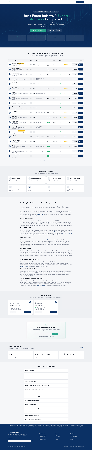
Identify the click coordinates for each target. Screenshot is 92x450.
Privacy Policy (72, 435)
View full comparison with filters (46, 160)
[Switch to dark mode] (74, 2)
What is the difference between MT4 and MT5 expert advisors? (46, 385)
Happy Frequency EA (16, 106)
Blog (53, 1)
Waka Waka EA (15, 87)
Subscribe (55, 333)
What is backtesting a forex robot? (46, 415)
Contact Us (72, 439)
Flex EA (13, 92)
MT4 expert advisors (52, 231)
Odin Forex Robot (15, 102)
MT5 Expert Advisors (42, 439)
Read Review (13, 312)
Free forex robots (51, 239)
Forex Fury (14, 63)
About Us (56, 439)
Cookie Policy (72, 438)
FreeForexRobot (13, 2)
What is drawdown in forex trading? (46, 408)
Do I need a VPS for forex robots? (46, 411)
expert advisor (40, 214)
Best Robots (37, 1)
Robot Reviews (57, 433)
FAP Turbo (14, 135)
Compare (49, 1)
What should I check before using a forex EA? (46, 389)
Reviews (43, 1)
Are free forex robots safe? (46, 381)
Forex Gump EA (15, 126)
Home (31, 1)
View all (82, 347)
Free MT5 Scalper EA (16, 154)
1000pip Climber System (17, 68)
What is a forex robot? (46, 370)
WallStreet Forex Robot (16, 82)
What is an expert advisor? (46, 374)
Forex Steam (14, 116)
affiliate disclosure (81, 446)
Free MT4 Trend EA (16, 150)
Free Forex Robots (42, 436)
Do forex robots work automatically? (46, 396)
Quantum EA (14, 130)
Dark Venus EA (15, 121)
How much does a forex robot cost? (46, 400)
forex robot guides (41, 285)
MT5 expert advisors (67, 233)
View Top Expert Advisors (54, 31)
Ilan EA (13, 145)
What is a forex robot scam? (46, 404)
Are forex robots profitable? (46, 377)
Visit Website (27, 312)
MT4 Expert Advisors (42, 438)
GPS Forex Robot (15, 77)
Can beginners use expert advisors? (46, 393)
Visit (80, 64)
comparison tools (24, 266)
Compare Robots (79, 1)
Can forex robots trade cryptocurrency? (46, 419)
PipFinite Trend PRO (16, 140)
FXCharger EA (15, 97)
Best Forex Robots (42, 433)
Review (74, 64)
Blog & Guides (57, 436)
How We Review (59, 1)
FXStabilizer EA (15, 111)
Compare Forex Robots (38, 31)
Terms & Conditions (73, 436)
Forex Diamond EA (15, 73)
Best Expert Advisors (42, 435)
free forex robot (66, 212)
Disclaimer (72, 433)
